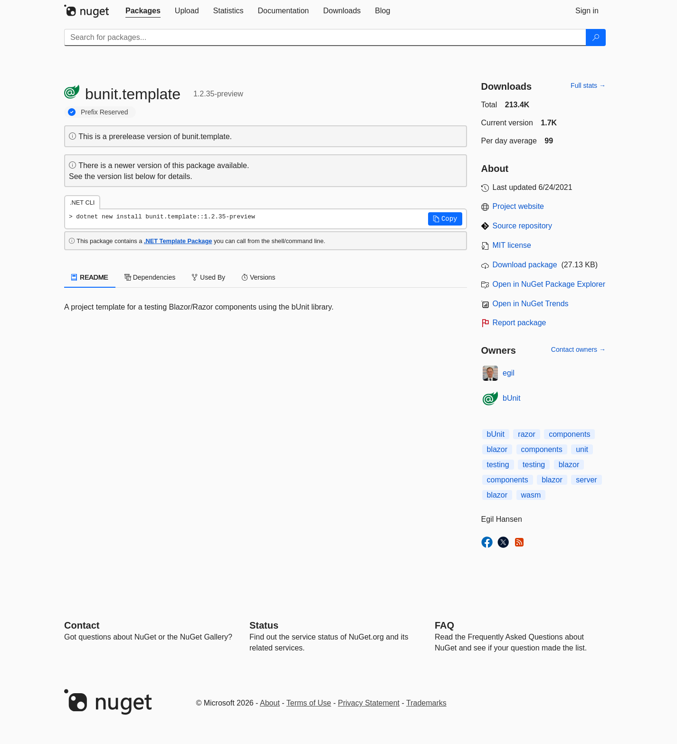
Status (263, 625)
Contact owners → (578, 349)
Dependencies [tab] (149, 277)
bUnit (511, 398)
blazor (497, 449)
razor (526, 434)
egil (509, 373)
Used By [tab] (208, 277)
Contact (81, 625)
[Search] (596, 37)
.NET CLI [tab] (82, 202)
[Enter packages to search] (325, 37)
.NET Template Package (178, 241)
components (569, 434)
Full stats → (588, 85)
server (586, 480)
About (270, 703)
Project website (518, 206)
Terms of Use (308, 703)
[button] (445, 219)
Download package (525, 265)
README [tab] (89, 277)
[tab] (143, 10)
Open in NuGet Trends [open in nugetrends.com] (531, 304)
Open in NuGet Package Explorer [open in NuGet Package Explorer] (549, 284)
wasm (531, 495)
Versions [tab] (258, 277)
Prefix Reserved (104, 112)
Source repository (522, 226)
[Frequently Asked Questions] (444, 625)
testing (498, 465)
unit (582, 449)
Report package (519, 323)
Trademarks (426, 703)
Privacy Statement (369, 703)
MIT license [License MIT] (512, 245)
